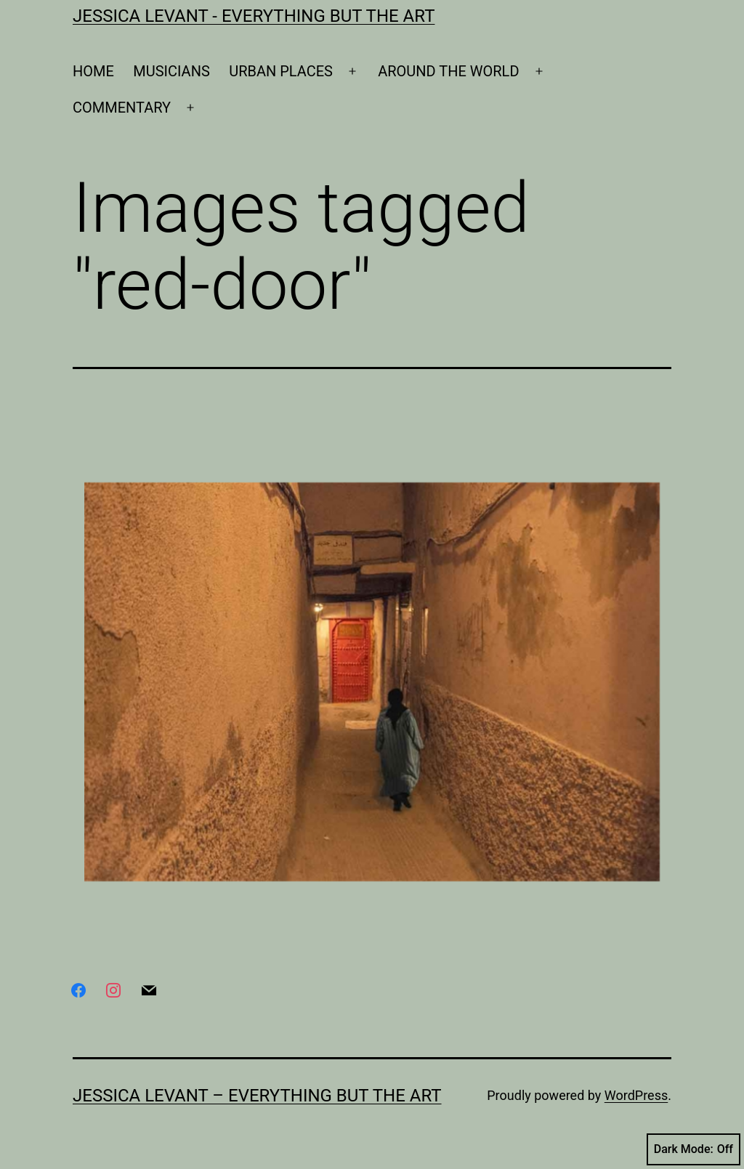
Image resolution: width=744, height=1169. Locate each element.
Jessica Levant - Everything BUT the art (253, 16)
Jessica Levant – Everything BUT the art (257, 1095)
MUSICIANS (171, 71)
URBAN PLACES (281, 71)
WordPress (636, 1095)
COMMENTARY (122, 107)
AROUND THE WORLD (448, 71)
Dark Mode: (693, 1149)
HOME (93, 71)
